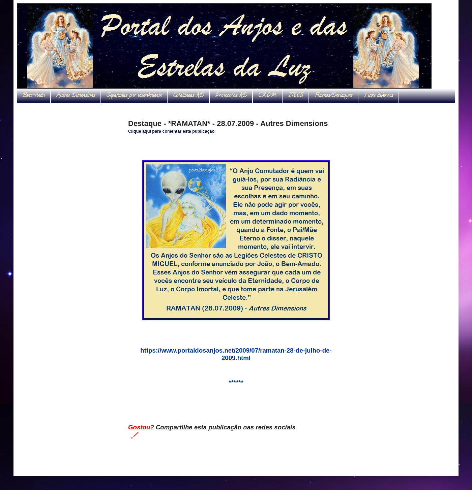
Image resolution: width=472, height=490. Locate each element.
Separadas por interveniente (134, 96)
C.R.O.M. (267, 96)
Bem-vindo (33, 96)
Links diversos (378, 96)
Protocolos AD (231, 96)
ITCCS (295, 96)
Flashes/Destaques (333, 96)
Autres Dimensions (75, 96)
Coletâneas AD (188, 96)
